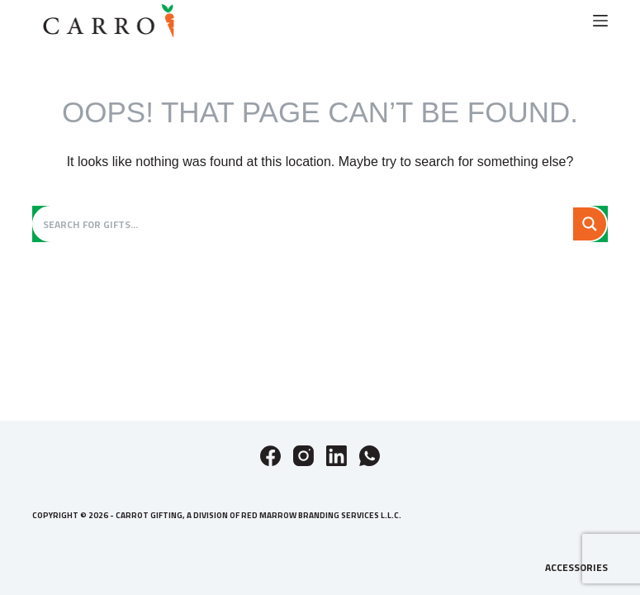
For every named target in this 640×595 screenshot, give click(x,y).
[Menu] (600, 20)
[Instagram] (303, 455)
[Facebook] (270, 455)
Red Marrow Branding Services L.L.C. (321, 515)
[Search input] (305, 224)
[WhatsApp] (369, 455)
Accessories (576, 567)
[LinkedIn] (336, 455)
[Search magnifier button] (589, 223)
